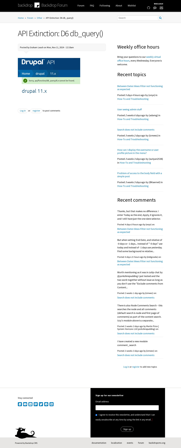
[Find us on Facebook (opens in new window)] (46, 404)
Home (21, 17)
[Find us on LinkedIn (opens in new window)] (30, 404)
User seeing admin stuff (129, 109)
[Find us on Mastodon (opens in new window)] (35, 404)
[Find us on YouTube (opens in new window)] (25, 404)
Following (105, 5)
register (36, 110)
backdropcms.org (157, 442)
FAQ (92, 5)
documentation (99, 442)
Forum (80, 5)
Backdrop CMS (31, 443)
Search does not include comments (135, 129)
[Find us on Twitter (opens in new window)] (41, 404)
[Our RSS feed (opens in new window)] (51, 404)
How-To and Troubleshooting (133, 98)
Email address (102, 401)
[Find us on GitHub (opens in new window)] (20, 404)
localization (116, 442)
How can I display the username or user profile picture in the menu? (138, 151)
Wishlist (132, 5)
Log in (23, 110)
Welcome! (158, 3)
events (130, 442)
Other (39, 17)
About (119, 5)
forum (141, 442)
